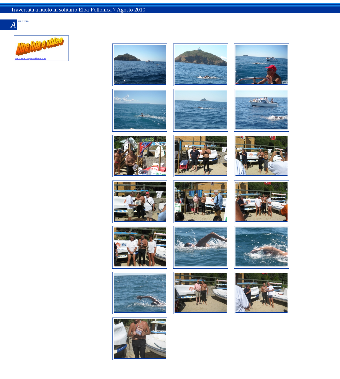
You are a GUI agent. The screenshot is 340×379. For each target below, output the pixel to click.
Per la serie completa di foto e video (41, 57)
